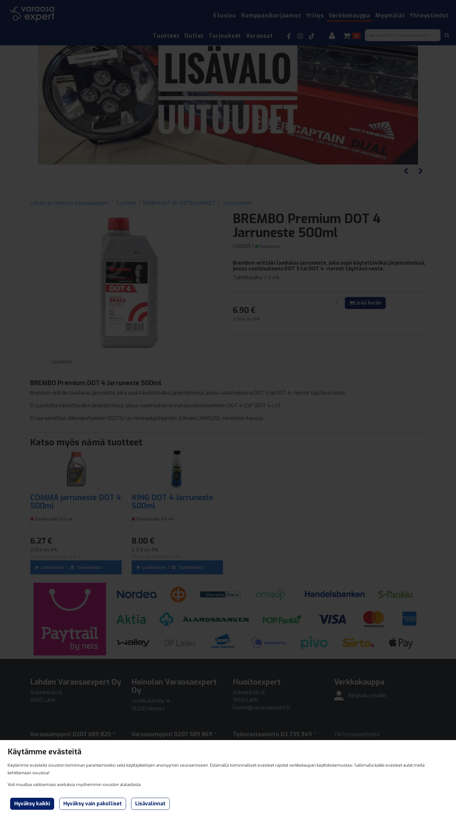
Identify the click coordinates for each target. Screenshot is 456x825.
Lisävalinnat (150, 803)
